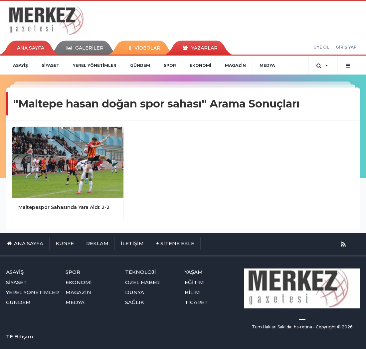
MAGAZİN (235, 65)
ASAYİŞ (20, 65)
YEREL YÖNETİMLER (94, 65)
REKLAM (97, 243)
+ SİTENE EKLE (175, 243)
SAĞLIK (134, 302)
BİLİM (192, 292)
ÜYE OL (321, 47)
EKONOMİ (200, 65)
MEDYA (267, 65)
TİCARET (196, 302)
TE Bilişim (19, 336)
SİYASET (50, 65)
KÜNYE (65, 243)
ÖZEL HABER (142, 282)
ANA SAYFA (30, 48)
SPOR (170, 65)
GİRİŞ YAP (346, 47)
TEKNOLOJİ (140, 272)
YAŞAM (194, 272)
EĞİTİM (194, 282)
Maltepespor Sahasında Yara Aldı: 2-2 (63, 207)
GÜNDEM (140, 65)
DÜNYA (134, 292)
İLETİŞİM (132, 243)
